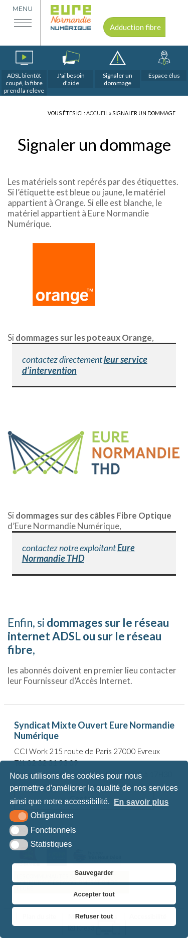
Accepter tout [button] (93, 894)
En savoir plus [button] (141, 802)
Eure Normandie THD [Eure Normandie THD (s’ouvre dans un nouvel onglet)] (78, 553)
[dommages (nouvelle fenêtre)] (117, 69)
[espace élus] (163, 66)
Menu (23, 9)
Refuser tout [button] (94, 916)
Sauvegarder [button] (94, 872)
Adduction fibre (135, 27)
